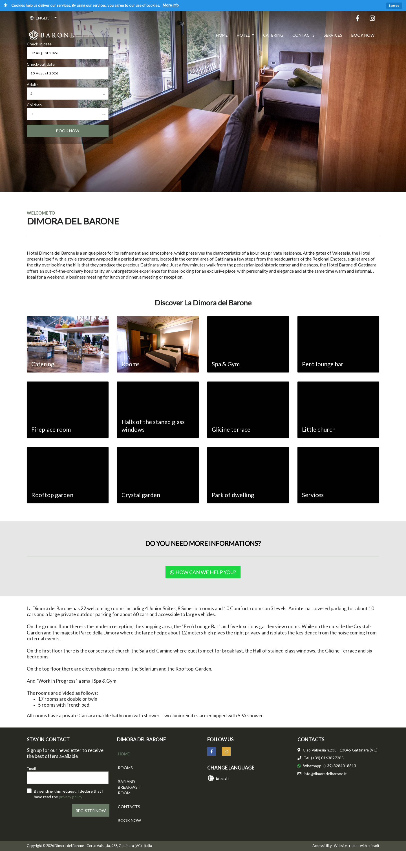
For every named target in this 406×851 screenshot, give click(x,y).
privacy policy (70, 796)
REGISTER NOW (91, 810)
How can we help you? (203, 572)
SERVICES (333, 35)
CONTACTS (303, 35)
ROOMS (125, 767)
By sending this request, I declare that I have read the (68, 794)
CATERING (273, 35)
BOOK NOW (362, 35)
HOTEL (244, 35)
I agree (394, 5)
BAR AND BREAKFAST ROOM (129, 787)
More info (171, 5)
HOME (222, 35)
